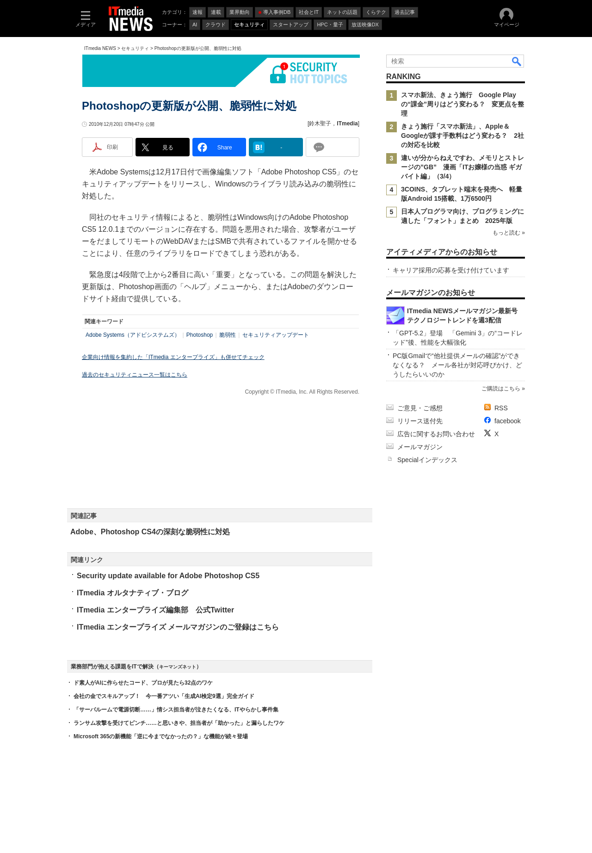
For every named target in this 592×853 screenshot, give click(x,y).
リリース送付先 (420, 421)
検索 (517, 61)
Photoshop (199, 335)
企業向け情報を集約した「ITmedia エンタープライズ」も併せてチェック (173, 357)
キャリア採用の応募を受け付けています (451, 270)
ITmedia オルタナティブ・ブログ (132, 593)
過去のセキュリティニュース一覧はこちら (134, 374)
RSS (501, 408)
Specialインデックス (427, 460)
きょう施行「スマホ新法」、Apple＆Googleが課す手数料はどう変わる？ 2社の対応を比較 (462, 135)
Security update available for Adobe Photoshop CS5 (168, 576)
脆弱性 (227, 335)
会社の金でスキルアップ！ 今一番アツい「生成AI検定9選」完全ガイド (164, 696)
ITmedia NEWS (100, 48)
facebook (507, 421)
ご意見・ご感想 (420, 408)
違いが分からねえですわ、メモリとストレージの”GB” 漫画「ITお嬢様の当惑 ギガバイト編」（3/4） (462, 167)
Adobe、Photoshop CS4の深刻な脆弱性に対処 (150, 532)
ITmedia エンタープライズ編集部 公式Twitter (155, 610)
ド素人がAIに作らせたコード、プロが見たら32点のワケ (143, 683)
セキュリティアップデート (275, 335)
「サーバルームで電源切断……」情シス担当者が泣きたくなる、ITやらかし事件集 (176, 709)
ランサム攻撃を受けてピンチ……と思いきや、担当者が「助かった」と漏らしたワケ (179, 723)
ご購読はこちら (500, 388)
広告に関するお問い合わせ (436, 434)
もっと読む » (509, 232)
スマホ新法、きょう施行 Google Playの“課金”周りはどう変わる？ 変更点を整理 (462, 104)
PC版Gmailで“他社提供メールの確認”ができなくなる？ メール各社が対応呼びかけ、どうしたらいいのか (457, 365)
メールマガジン (420, 447)
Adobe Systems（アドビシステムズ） (133, 335)
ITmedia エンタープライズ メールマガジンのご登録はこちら (178, 627)
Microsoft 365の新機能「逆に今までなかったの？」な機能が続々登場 (161, 736)
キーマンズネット (177, 666)
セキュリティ (135, 48)
